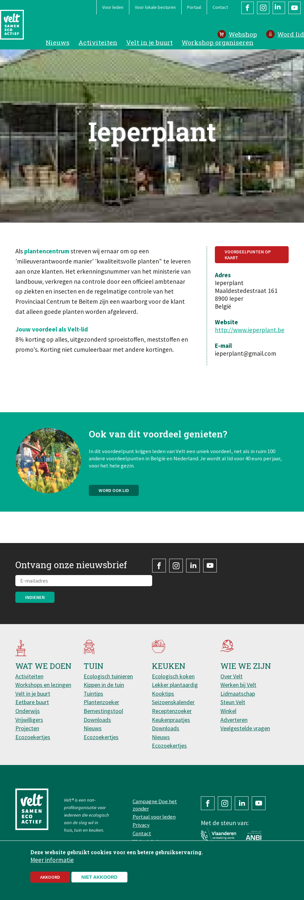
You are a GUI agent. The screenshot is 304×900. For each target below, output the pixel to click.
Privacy (141, 824)
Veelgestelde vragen (245, 728)
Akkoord (50, 879)
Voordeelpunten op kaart (248, 255)
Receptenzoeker (172, 711)
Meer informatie (52, 862)
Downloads (97, 719)
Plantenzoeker (101, 702)
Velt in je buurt (149, 42)
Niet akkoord (99, 879)
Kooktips (163, 693)
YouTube (294, 8)
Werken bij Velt (238, 684)
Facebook (247, 8)
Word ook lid (114, 493)
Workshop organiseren (217, 42)
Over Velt (231, 676)
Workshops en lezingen (43, 684)
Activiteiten (97, 42)
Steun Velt (232, 702)
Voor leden (112, 7)
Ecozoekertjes (32, 737)
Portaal (194, 7)
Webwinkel (146, 841)
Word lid (290, 34)
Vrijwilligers (29, 719)
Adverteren (234, 719)
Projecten (27, 728)
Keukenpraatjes (171, 719)
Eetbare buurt (32, 702)
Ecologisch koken (173, 676)
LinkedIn (279, 8)
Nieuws (58, 42)
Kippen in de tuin (104, 684)
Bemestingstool (103, 711)
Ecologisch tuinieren (108, 676)
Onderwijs (27, 711)
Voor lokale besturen (155, 7)
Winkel (228, 711)
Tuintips (93, 693)
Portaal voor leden (154, 816)
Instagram (263, 8)
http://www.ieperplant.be (249, 330)
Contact (220, 7)
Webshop (243, 34)
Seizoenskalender (173, 702)
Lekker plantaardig (175, 684)
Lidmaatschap (237, 693)
